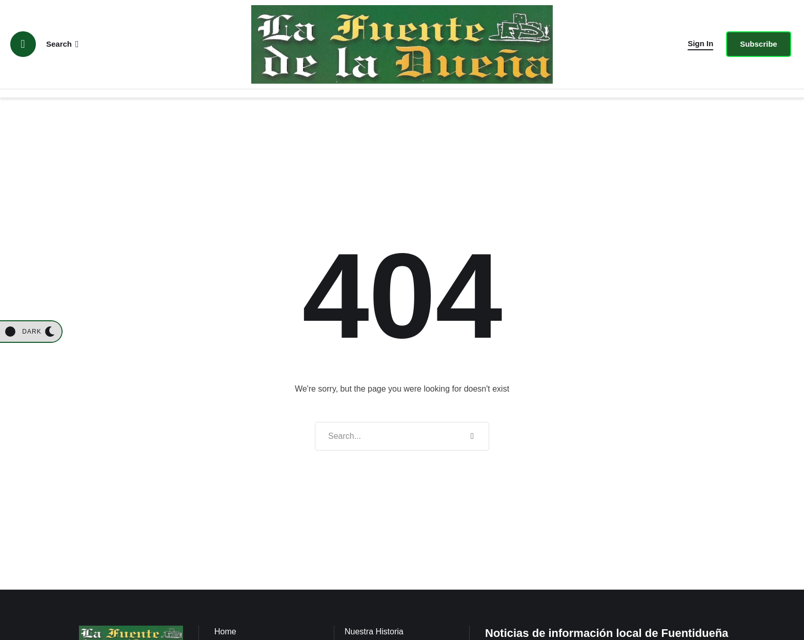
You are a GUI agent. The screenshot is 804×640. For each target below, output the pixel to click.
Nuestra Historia (374, 631)
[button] (700, 44)
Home (225, 631)
